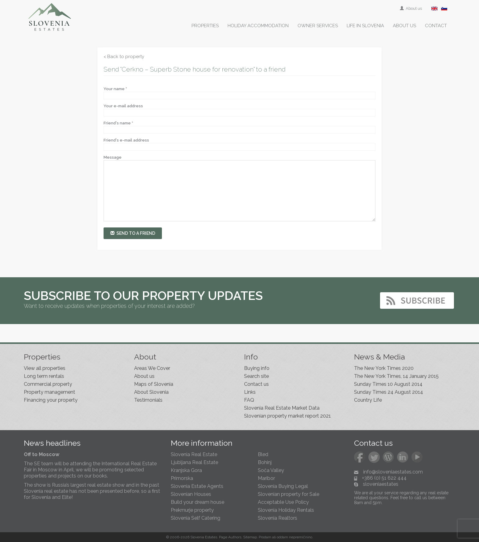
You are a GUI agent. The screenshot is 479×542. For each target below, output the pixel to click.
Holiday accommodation (258, 25)
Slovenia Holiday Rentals (286, 510)
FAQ (249, 400)
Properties (205, 25)
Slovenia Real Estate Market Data (282, 408)
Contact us (256, 384)
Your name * (115, 89)
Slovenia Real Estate (194, 454)
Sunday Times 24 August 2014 (388, 392)
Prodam (265, 537)
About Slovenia (151, 392)
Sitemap (250, 537)
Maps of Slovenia (153, 384)
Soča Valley (271, 470)
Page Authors (230, 537)
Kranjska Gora (186, 470)
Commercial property (48, 384)
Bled (263, 454)
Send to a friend (132, 233)
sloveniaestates (380, 484)
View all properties (44, 368)
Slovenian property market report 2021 (287, 416)
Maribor (266, 478)
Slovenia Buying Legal (283, 486)
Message (113, 157)
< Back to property (124, 56)
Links (250, 392)
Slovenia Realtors (277, 518)
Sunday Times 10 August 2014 (388, 384)
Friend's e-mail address (126, 140)
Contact (436, 25)
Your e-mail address (123, 106)
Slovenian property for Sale (288, 494)
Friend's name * (118, 123)
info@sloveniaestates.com (393, 472)
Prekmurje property (192, 510)
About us (411, 8)
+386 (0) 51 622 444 (384, 478)
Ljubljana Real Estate (194, 462)
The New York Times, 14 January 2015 (396, 376)
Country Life (368, 400)
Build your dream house (197, 502)
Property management (49, 392)
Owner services (318, 25)
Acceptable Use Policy (283, 502)
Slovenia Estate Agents (197, 486)
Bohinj (265, 462)
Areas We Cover (152, 368)
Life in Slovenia (365, 25)
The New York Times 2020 (384, 368)
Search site (256, 376)
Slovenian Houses (191, 494)
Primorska (182, 478)
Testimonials (148, 400)
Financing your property (51, 400)
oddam (282, 537)
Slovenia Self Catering (195, 518)
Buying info (256, 368)
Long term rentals (44, 376)
